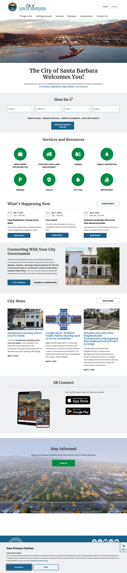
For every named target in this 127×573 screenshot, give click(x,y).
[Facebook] (94, 541)
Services (59, 16)
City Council (19, 285)
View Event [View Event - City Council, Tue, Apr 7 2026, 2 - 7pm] (57, 235)
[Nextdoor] (116, 541)
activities (44, 86)
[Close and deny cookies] (123, 547)
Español (114, 6)
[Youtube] (105, 541)
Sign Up (63, 466)
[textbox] (21, 109)
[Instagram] (111, 541)
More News (108, 303)
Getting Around (43, 16)
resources (84, 86)
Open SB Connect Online (62, 125)
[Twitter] (100, 541)
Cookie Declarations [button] (36, 561)
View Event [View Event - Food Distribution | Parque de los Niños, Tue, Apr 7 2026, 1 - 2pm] (19, 235)
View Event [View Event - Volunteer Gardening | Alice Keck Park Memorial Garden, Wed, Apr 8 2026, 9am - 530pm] (95, 235)
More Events (108, 203)
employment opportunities (62, 86)
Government (86, 16)
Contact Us (102, 16)
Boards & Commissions (47, 285)
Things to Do (25, 16)
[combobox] (21, 109)
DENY (46, 567)
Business (72, 16)
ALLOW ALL (19, 567)
